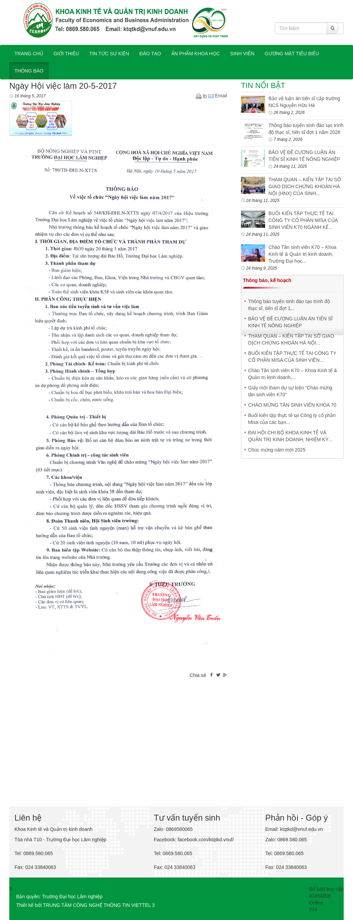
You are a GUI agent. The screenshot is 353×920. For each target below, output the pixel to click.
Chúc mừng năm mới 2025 (277, 450)
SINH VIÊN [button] (242, 53)
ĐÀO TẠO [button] (150, 53)
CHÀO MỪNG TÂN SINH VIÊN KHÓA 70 (292, 405)
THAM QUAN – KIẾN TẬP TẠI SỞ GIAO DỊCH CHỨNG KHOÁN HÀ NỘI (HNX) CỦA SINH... (305, 186)
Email (217, 95)
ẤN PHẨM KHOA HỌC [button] (195, 53)
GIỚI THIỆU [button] (66, 53)
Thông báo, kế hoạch (267, 280)
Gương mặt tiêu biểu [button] (292, 53)
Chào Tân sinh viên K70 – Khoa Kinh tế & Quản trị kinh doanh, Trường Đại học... (302, 254)
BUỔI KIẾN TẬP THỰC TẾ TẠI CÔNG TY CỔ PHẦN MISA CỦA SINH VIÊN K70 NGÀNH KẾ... (303, 220)
